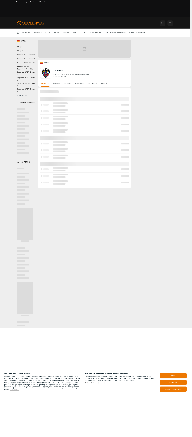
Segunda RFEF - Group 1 (26, 73)
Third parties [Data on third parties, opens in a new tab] (14, 390)
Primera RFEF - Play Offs (26, 63)
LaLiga (19, 47)
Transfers (93, 84)
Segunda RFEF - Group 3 (26, 84)
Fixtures (68, 84)
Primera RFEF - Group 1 (26, 55)
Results (56, 84)
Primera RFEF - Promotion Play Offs (25, 67)
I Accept (173, 376)
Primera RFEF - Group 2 (26, 59)
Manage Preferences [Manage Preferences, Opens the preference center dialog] (173, 389)
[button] (162, 23)
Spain (46, 63)
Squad (104, 84)
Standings (79, 84)
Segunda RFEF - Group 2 (26, 79)
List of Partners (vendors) (95, 383)
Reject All (173, 382)
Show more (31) (24, 95)
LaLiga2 (20, 51)
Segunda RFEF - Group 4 (26, 90)
